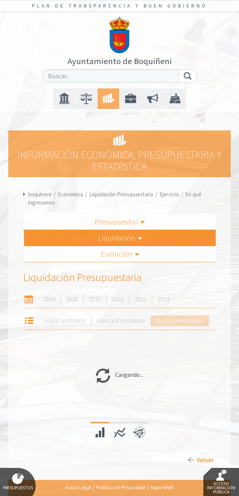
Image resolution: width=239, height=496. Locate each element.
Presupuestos (120, 222)
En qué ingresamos (180, 320)
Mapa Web (162, 487)
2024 (164, 299)
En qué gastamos (64, 320)
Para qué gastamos (121, 320)
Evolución (120, 254)
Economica (70, 194)
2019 (49, 299)
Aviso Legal (78, 487)
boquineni (39, 194)
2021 (95, 299)
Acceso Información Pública (221, 482)
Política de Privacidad (120, 487)
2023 (141, 299)
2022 (118, 299)
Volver (205, 460)
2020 (72, 299)
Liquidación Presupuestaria (121, 194)
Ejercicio (169, 194)
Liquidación (120, 238)
